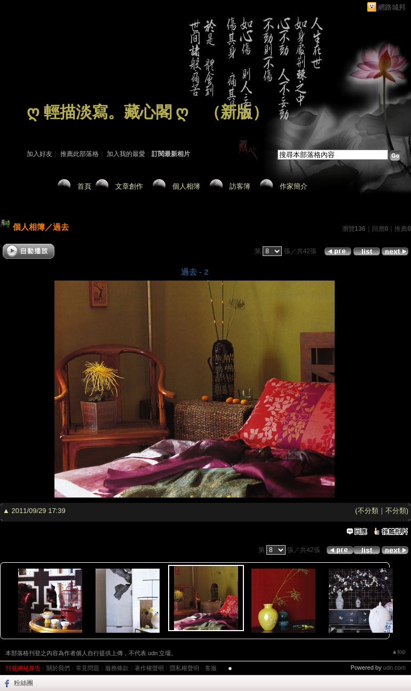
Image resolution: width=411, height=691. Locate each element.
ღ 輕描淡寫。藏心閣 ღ (107, 112)
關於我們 (58, 668)
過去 (61, 226)
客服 (211, 668)
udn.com (394, 667)
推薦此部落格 (79, 154)
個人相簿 (186, 186)
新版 (236, 112)
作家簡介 (293, 186)
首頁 (84, 186)
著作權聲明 (149, 668)
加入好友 (39, 154)
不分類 (368, 511)
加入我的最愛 (126, 154)
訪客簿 (240, 186)
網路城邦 (392, 7)
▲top (399, 651)
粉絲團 (23, 683)
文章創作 (129, 186)
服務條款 (117, 668)
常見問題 (87, 668)
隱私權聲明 (184, 668)
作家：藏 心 (43, 127)
